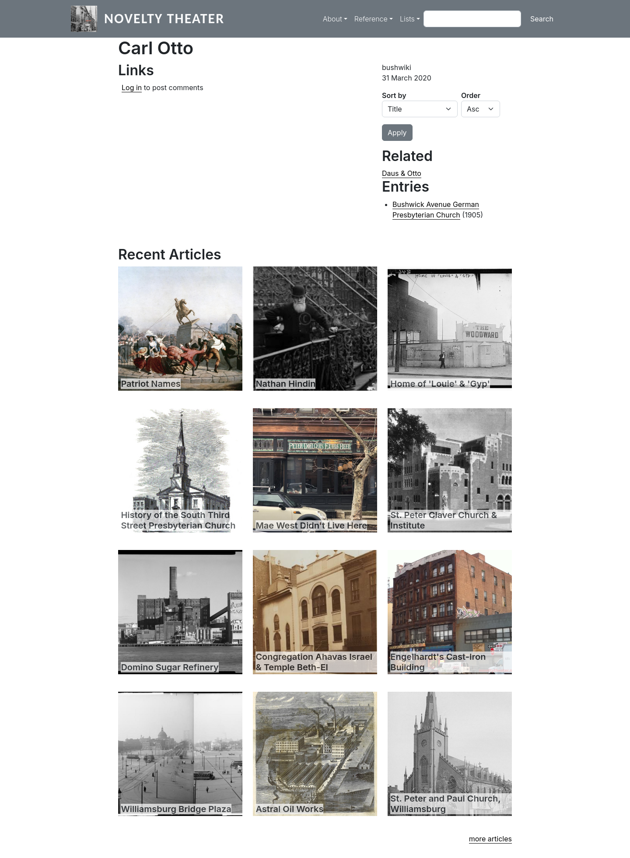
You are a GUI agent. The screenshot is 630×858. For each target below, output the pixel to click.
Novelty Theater (164, 18)
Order (470, 95)
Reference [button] (371, 18)
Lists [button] (407, 18)
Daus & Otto (401, 173)
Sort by (394, 95)
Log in (132, 87)
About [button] (332, 18)
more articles (490, 838)
